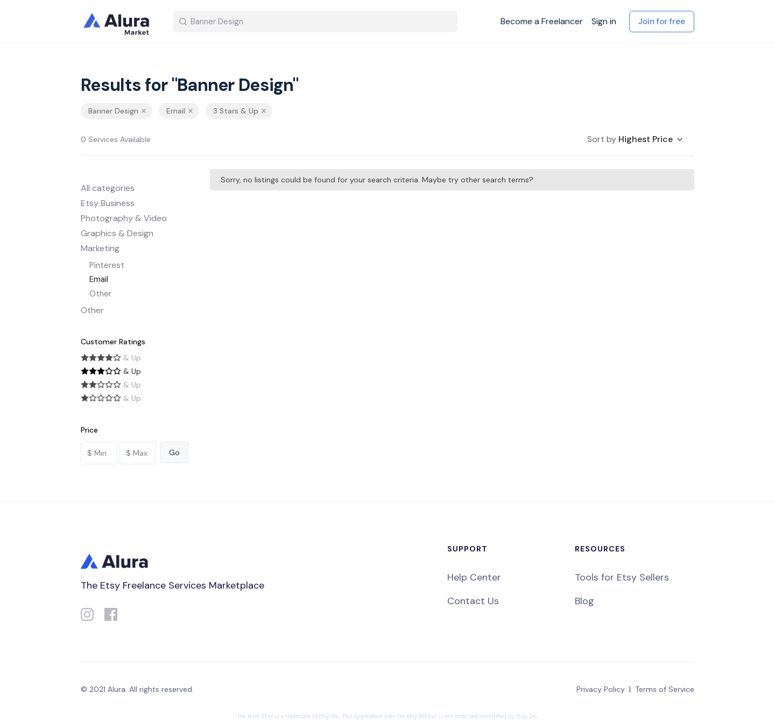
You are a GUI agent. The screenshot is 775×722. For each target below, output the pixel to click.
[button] (635, 139)
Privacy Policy (600, 689)
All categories (108, 188)
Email (98, 279)
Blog (584, 601)
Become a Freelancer (542, 21)
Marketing (100, 248)
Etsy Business (108, 203)
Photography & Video (124, 218)
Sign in (603, 21)
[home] (118, 21)
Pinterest (106, 265)
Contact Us (473, 601)
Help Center (474, 577)
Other (100, 293)
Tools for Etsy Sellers (622, 577)
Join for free (661, 21)
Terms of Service (664, 689)
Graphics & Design (117, 233)
